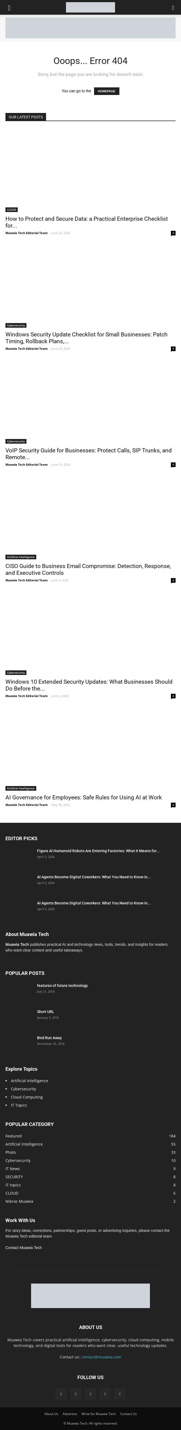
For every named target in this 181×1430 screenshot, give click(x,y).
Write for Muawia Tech (99, 1413)
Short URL (45, 1011)
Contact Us (128, 1413)
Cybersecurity (16, 325)
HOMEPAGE (106, 91)
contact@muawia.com (101, 1357)
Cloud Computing (27, 1097)
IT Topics (19, 1105)
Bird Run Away (49, 1038)
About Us (51, 1413)
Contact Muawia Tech (23, 1247)
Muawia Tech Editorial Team (26, 233)
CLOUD (11, 209)
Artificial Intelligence (21, 557)
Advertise (70, 1413)
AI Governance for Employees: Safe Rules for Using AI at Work (83, 797)
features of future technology (62, 985)
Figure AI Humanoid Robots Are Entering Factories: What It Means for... (98, 851)
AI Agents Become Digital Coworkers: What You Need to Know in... (94, 877)
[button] (173, 7)
